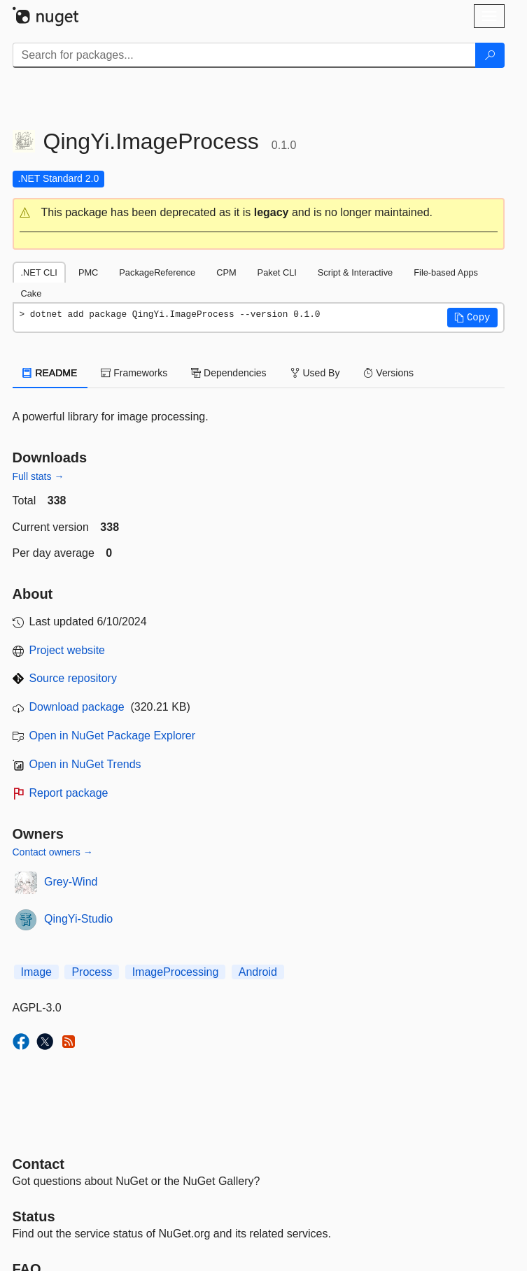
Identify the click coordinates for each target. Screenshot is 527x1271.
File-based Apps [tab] (446, 272)
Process (91, 972)
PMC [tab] (88, 272)
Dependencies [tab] (228, 373)
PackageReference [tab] (157, 272)
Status (34, 1216)
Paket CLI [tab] (277, 272)
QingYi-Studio (78, 919)
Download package (77, 707)
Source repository (73, 678)
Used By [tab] (315, 373)
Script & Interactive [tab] (355, 272)
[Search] (490, 55)
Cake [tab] (31, 293)
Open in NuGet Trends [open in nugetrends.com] (85, 764)
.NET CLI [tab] (39, 272)
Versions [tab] (388, 373)
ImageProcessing (175, 972)
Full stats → (38, 476)
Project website (67, 650)
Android (258, 972)
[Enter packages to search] (244, 55)
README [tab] (50, 373)
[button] (259, 213)
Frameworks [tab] (134, 373)
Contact (38, 1164)
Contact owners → (53, 852)
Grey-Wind (70, 882)
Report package (68, 793)
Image (36, 972)
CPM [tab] (226, 272)
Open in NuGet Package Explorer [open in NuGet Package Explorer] (112, 735)
